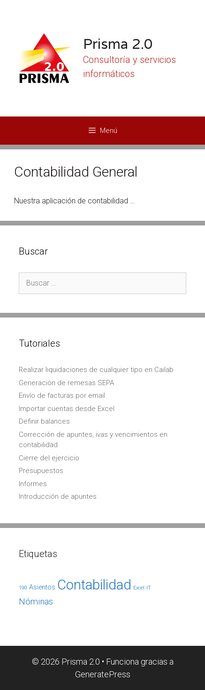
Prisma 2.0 (118, 44)
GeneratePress (102, 674)
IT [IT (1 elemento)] (148, 588)
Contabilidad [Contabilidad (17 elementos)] (94, 585)
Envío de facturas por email (62, 395)
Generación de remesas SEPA (66, 383)
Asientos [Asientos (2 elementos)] (42, 587)
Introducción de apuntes (58, 496)
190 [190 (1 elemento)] (23, 588)
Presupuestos (41, 470)
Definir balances (44, 421)
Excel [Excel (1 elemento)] (138, 588)
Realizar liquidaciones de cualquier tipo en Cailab (96, 369)
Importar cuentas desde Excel (66, 408)
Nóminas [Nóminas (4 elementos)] (36, 602)
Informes (33, 484)
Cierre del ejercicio (49, 458)
